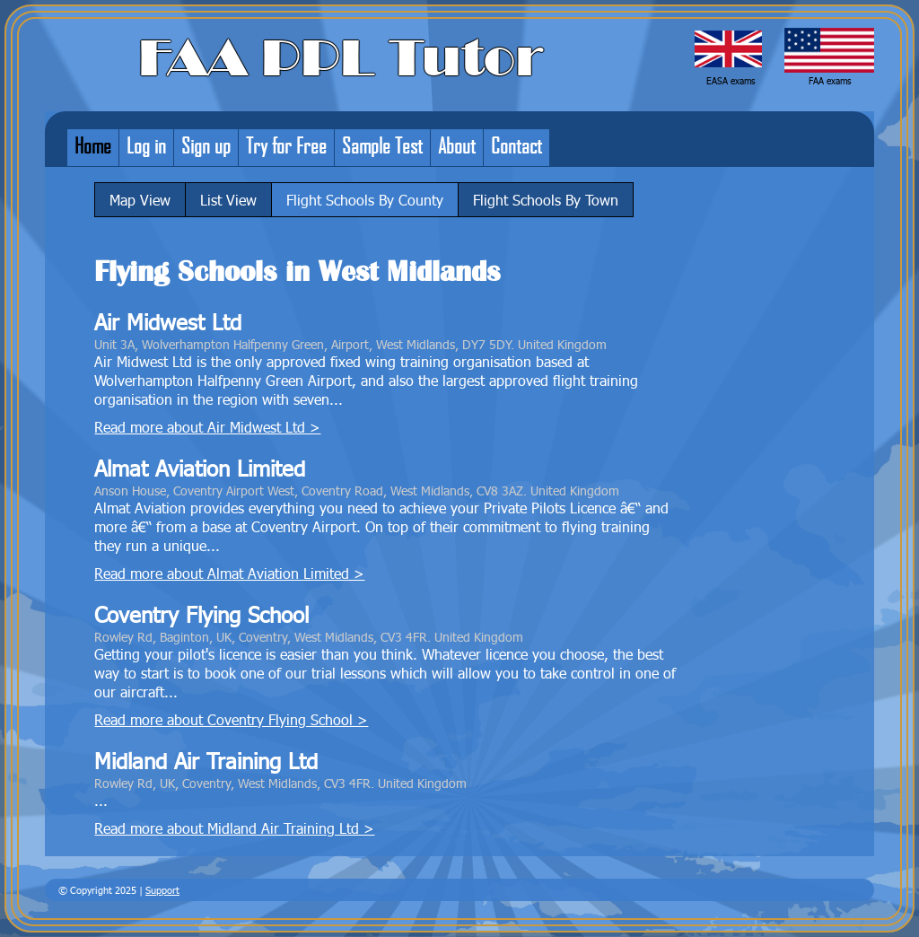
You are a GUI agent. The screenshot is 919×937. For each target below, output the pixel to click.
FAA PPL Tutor (340, 58)
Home (92, 145)
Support (162, 890)
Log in (146, 145)
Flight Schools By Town (545, 199)
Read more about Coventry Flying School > (231, 719)
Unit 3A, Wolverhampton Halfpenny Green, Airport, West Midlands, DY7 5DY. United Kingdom (350, 344)
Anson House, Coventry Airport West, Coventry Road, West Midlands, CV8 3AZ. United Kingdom (356, 490)
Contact (516, 145)
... (101, 800)
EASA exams (730, 80)
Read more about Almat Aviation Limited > (229, 573)
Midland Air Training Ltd (206, 761)
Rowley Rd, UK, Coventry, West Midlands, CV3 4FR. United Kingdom (280, 783)
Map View (140, 199)
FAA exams (830, 80)
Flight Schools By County (364, 199)
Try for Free (286, 145)
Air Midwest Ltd (167, 322)
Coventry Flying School (201, 614)
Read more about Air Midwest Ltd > (207, 426)
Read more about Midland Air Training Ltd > (234, 828)
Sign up (206, 145)
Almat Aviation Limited (199, 468)
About (457, 145)
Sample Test (382, 145)
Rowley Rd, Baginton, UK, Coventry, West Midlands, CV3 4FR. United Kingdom (308, 636)
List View (228, 199)
